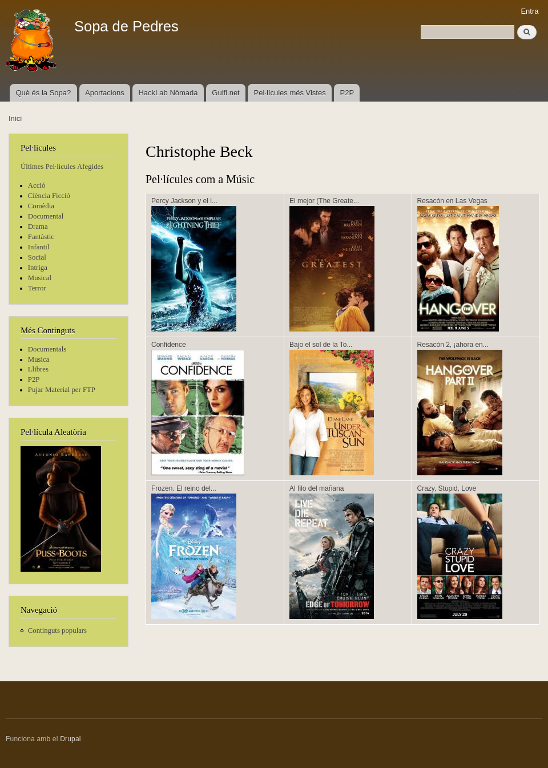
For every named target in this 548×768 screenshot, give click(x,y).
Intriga (37, 268)
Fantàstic (41, 237)
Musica (39, 359)
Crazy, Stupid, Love (447, 488)
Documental (45, 216)
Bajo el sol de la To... (320, 345)
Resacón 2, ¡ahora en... (453, 345)
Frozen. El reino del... (183, 488)
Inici (15, 118)
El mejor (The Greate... (324, 201)
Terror (37, 288)
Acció (37, 185)
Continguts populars (57, 630)
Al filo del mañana (316, 488)
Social (37, 257)
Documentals (47, 349)
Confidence (168, 345)
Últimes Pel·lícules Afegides (62, 167)
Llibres (38, 369)
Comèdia (41, 206)
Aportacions (104, 92)
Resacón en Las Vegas (452, 201)
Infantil (39, 247)
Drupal (70, 739)
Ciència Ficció (49, 196)
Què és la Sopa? (43, 92)
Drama (38, 227)
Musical (39, 278)
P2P (347, 92)
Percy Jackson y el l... (184, 201)
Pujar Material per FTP (61, 390)
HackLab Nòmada (168, 92)
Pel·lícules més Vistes (290, 92)
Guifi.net (225, 92)
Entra (529, 11)
